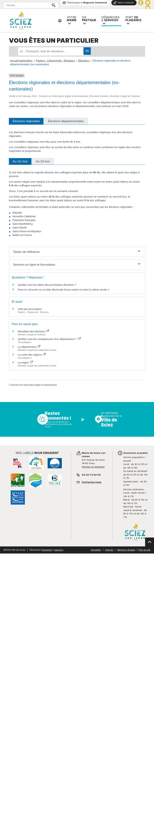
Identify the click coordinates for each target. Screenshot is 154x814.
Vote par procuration (30, 308)
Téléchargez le (87, 2)
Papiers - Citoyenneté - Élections (55, 60)
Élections (84, 60)
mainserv (58, 550)
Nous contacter (126, 2)
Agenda (109, 550)
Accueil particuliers (21, 60)
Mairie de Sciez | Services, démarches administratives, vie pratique (32, 20)
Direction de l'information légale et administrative (34, 385)
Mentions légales (126, 550)
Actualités (96, 550)
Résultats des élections (33, 331)
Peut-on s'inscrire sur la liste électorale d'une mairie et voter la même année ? (63, 289)
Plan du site (144, 550)
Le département (29, 346)
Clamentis (47, 550)
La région (25, 362)
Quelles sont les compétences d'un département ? (49, 339)
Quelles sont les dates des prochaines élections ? (47, 284)
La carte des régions (32, 354)
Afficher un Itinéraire (93, 466)
